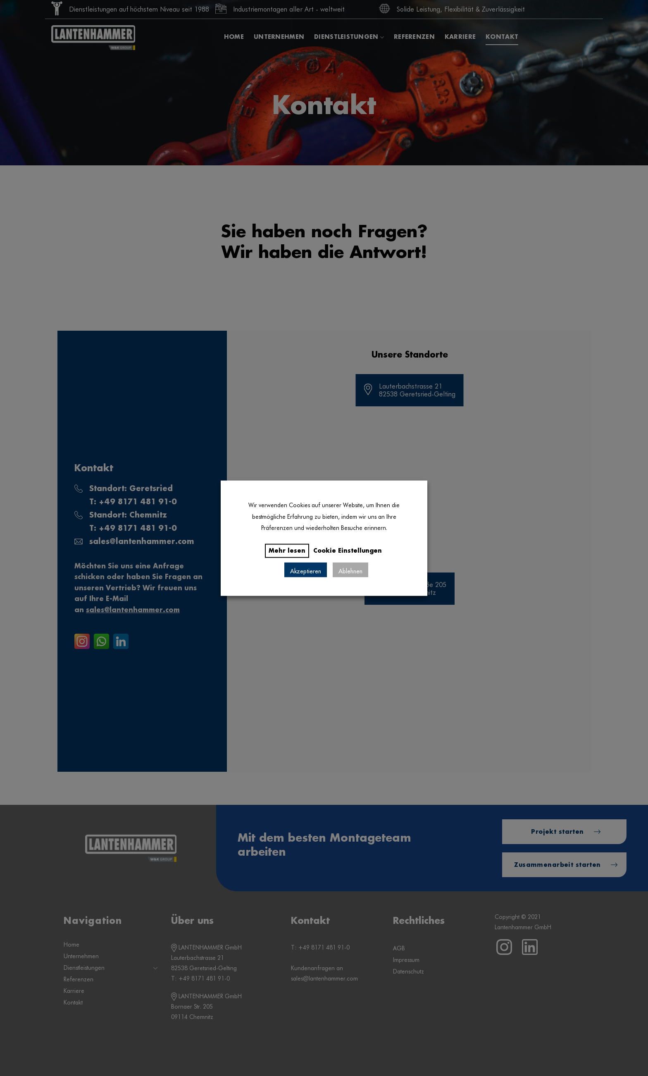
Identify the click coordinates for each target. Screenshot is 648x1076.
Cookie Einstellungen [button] (347, 551)
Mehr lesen (287, 551)
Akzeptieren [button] (305, 569)
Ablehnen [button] (350, 569)
